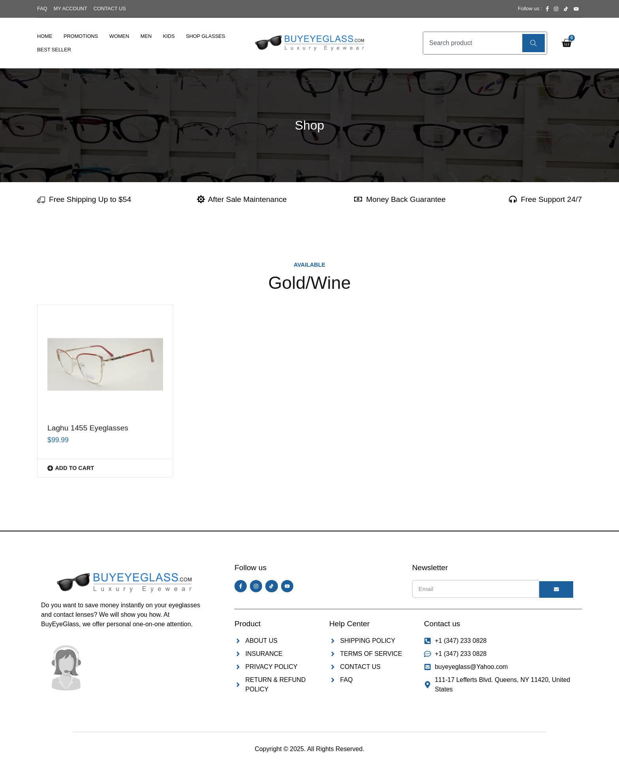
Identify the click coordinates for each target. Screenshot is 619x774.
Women (119, 36)
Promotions (81, 36)
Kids (169, 36)
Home (44, 36)
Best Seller (54, 50)
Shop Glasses (205, 36)
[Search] (533, 43)
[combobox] (471, 43)
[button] (105, 349)
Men (146, 36)
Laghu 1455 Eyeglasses (87, 309)
